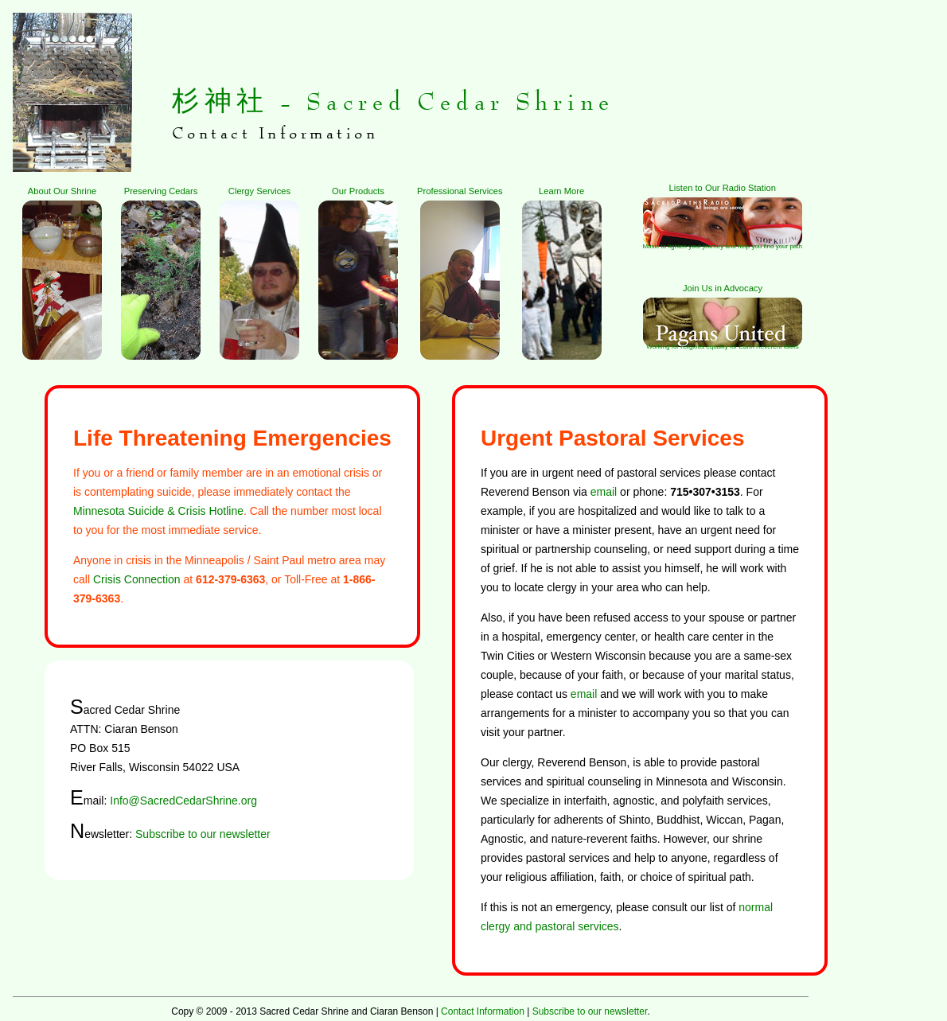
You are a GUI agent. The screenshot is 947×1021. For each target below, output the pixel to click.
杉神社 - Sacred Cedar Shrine (393, 102)
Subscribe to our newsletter (203, 834)
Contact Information (482, 1011)
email (603, 491)
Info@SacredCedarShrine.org (183, 800)
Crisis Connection (137, 579)
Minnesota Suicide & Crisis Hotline (158, 511)
